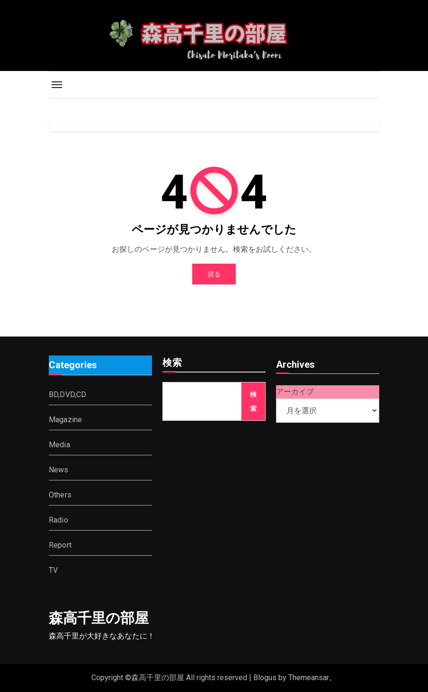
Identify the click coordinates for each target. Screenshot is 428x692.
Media (59, 444)
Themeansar (308, 677)
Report (60, 544)
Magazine (65, 419)
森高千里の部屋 (99, 618)
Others (60, 494)
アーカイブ (295, 391)
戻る (214, 274)
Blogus (264, 677)
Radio (58, 519)
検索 (172, 363)
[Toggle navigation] (56, 84)
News (59, 469)
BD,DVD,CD (68, 394)
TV (53, 569)
